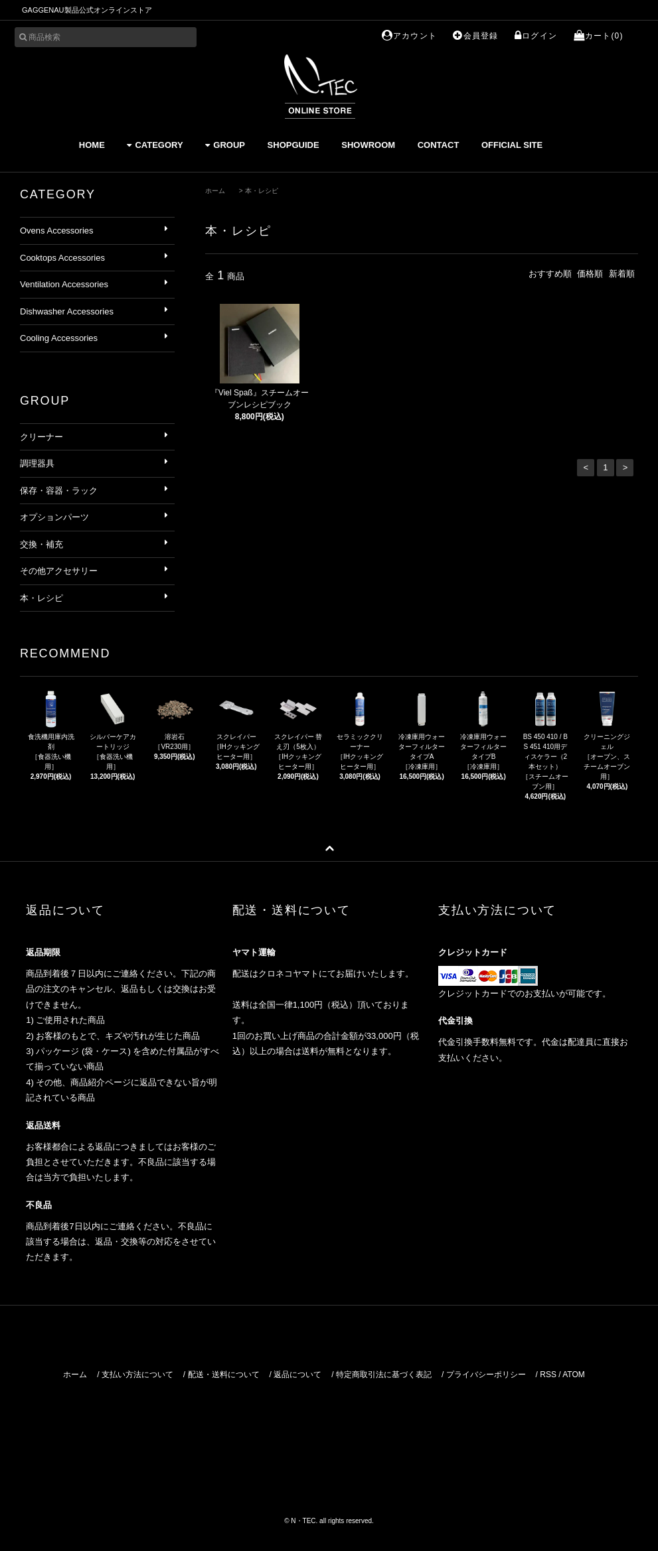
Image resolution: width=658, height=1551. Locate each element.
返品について (297, 1374)
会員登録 (475, 35)
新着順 (622, 274)
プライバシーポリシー (486, 1374)
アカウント (409, 35)
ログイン (536, 35)
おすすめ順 (550, 274)
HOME (92, 145)
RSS (548, 1374)
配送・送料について (224, 1374)
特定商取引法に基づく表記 (384, 1374)
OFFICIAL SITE (511, 145)
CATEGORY (155, 145)
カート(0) (598, 35)
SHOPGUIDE (293, 145)
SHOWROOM (368, 145)
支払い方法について (137, 1374)
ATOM (573, 1374)
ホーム (215, 190)
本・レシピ (261, 190)
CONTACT (438, 145)
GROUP (225, 145)
